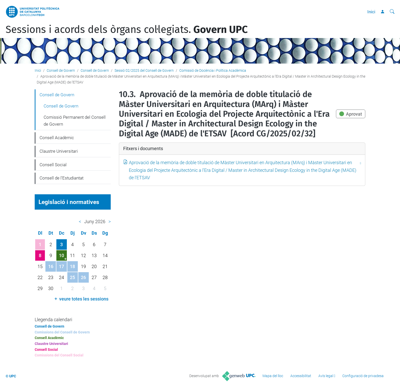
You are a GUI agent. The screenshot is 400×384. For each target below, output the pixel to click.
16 (50, 266)
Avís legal (325, 376)
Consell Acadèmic (57, 137)
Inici (371, 11)
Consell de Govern (61, 70)
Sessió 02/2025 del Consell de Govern (144, 70)
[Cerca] (392, 12)
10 (61, 255)
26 (83, 277)
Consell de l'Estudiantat (61, 178)
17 (61, 266)
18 (72, 266)
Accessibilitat (300, 376)
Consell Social (53, 164)
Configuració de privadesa (363, 376)
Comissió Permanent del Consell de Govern (75, 121)
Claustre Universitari (59, 151)
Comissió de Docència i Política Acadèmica (212, 70)
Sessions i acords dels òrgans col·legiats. (127, 29)
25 (72, 277)
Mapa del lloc (272, 376)
